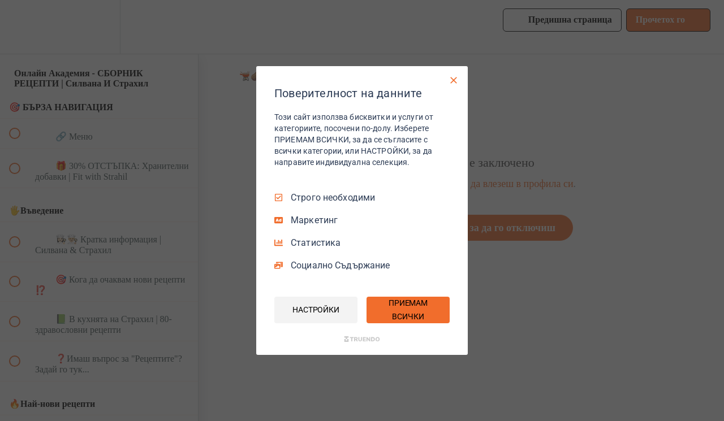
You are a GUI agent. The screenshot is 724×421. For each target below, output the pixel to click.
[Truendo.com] (362, 339)
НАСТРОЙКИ (315, 309)
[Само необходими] (453, 80)
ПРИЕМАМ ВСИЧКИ (408, 309)
